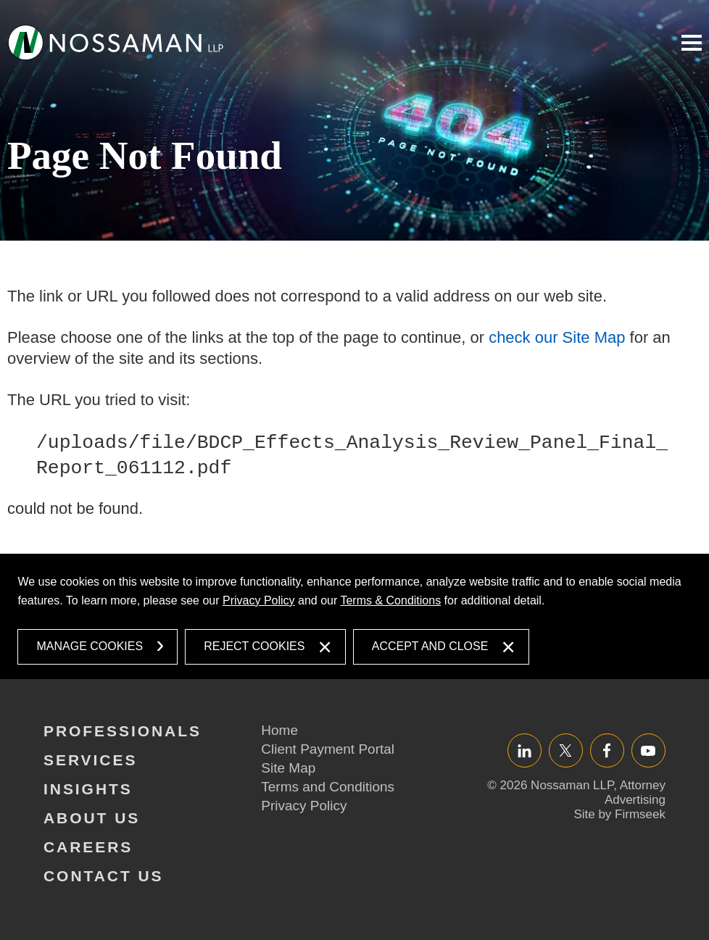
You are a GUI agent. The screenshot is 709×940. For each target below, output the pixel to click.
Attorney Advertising (635, 792)
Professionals (122, 731)
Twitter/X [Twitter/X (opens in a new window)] (566, 750)
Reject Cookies (254, 646)
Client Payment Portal (327, 749)
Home (279, 730)
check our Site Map (557, 337)
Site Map (288, 767)
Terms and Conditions (327, 786)
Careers (88, 847)
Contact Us (103, 876)
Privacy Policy (259, 600)
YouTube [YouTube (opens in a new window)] (648, 750)
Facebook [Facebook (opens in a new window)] (607, 750)
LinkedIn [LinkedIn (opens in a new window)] (524, 750)
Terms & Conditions (390, 600)
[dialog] (354, 617)
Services (90, 760)
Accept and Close (430, 646)
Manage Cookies (89, 646)
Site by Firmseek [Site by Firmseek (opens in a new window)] (619, 814)
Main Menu (691, 43)
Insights (88, 789)
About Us (91, 818)
